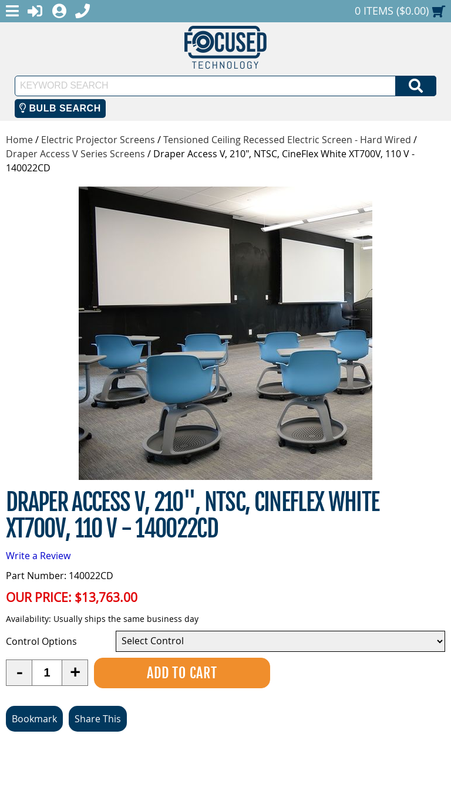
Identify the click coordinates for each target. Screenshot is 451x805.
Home (19, 139)
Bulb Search (60, 108)
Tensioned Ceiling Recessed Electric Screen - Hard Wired (287, 139)
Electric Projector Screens (98, 139)
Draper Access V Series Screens (75, 153)
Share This (98, 718)
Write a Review (38, 555)
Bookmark (34, 718)
